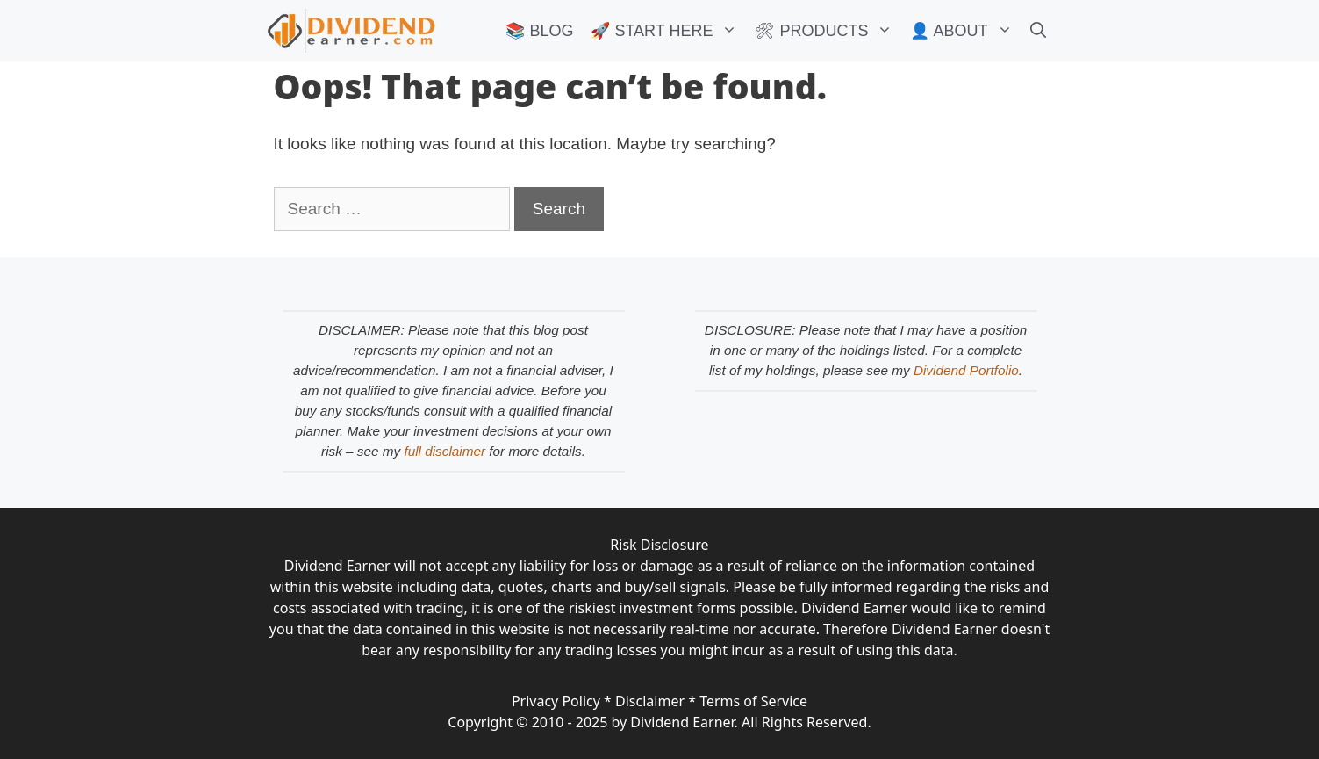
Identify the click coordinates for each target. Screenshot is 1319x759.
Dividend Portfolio (966, 370)
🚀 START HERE (668, 30)
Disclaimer (650, 701)
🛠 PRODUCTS (828, 30)
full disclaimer (444, 451)
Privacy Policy (556, 701)
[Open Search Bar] (1038, 30)
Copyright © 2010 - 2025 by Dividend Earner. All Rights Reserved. (659, 722)
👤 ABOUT (965, 30)
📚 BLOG (539, 31)
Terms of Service (753, 701)
